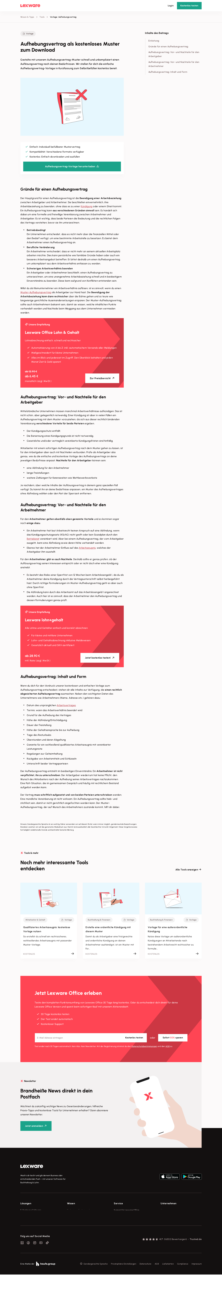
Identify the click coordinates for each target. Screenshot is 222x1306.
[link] (31, 1166)
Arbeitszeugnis (87, 547)
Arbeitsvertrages (66, 705)
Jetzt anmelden (34, 1125)
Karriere (164, 1226)
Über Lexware (167, 1210)
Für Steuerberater (122, 1220)
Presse (164, 1215)
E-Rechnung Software (30, 1210)
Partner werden (121, 1226)
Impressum (197, 1295)
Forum (116, 1241)
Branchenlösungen (29, 1236)
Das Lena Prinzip (74, 1231)
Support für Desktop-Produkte (128, 1236)
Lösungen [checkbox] (25, 1203)
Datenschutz (145, 1295)
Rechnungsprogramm (30, 1215)
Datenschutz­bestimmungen (144, 1046)
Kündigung (86, 206)
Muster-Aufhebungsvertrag (35, 292)
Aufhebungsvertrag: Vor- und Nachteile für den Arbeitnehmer (173, 64)
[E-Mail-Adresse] (91, 1037)
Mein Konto (119, 1247)
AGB (168, 1046)
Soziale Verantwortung (171, 1220)
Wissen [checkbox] (71, 1203)
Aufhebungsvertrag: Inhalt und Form (167, 72)
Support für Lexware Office (126, 1210)
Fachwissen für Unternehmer (80, 1210)
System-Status (121, 1215)
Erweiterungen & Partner (32, 1241)
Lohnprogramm (27, 1226)
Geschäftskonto (27, 1231)
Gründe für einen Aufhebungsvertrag (168, 46)
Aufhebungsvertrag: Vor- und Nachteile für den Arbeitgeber (173, 54)
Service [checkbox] (118, 1203)
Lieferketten (168, 1295)
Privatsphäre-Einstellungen (123, 1295)
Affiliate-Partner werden (125, 1231)
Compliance (182, 1295)
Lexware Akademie (76, 1220)
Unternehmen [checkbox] (168, 1203)
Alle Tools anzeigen (186, 869)
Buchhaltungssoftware (30, 1220)
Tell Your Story (74, 1226)
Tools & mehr (73, 1215)
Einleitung (153, 40)
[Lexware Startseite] (30, 5)
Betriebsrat (33, 538)
